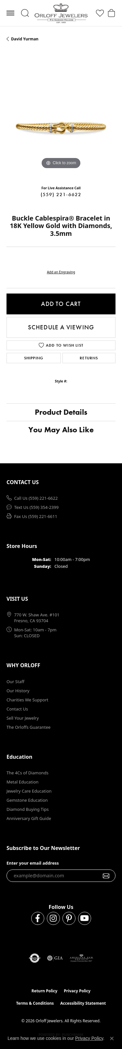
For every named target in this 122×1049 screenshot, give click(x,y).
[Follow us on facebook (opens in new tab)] (37, 918)
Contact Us (17, 709)
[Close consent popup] (112, 1039)
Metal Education (22, 782)
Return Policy (45, 991)
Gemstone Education (27, 800)
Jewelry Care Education (29, 791)
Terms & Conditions (35, 1003)
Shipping (34, 358)
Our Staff (15, 681)
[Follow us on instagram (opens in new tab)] (53, 918)
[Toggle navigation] (10, 13)
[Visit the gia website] (55, 958)
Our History (18, 691)
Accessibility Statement (83, 1003)
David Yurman (24, 39)
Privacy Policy (77, 991)
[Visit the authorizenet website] (35, 958)
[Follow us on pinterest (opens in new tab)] (68, 918)
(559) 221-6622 (61, 194)
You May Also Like (61, 429)
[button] (25, 13)
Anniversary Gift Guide (29, 818)
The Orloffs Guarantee (28, 727)
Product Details (61, 412)
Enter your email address (33, 863)
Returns (89, 358)
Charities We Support (27, 700)
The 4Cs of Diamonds (27, 773)
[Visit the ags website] (81, 958)
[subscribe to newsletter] (106, 876)
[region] (61, 116)
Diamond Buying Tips (28, 809)
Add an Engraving (61, 272)
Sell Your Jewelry (23, 718)
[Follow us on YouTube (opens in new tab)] (84, 918)
